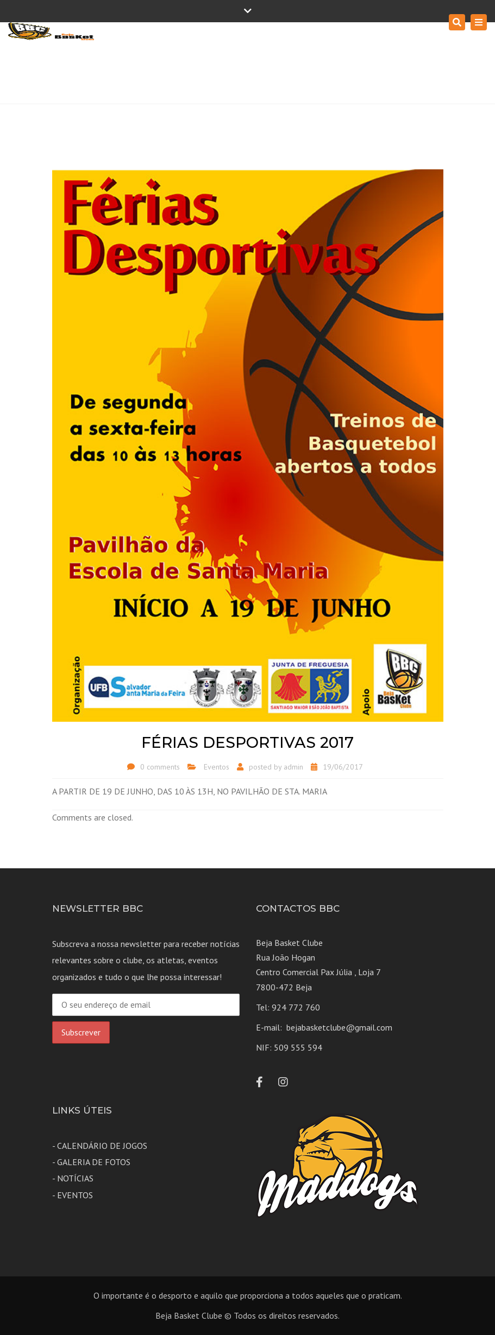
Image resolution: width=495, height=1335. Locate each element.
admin (293, 767)
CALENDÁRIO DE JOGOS (102, 1145)
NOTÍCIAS (75, 1178)
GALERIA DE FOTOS (93, 1161)
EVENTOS (75, 1195)
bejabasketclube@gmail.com (339, 1027)
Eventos (216, 767)
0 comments (160, 767)
